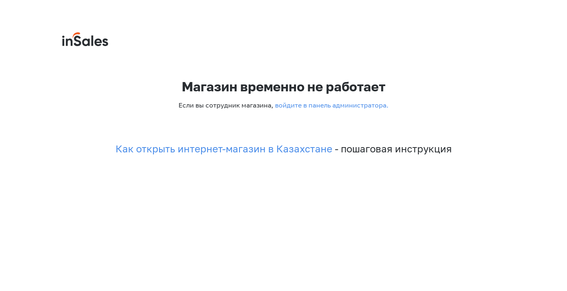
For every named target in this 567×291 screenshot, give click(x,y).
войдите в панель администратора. (330, 105)
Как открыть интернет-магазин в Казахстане (224, 148)
